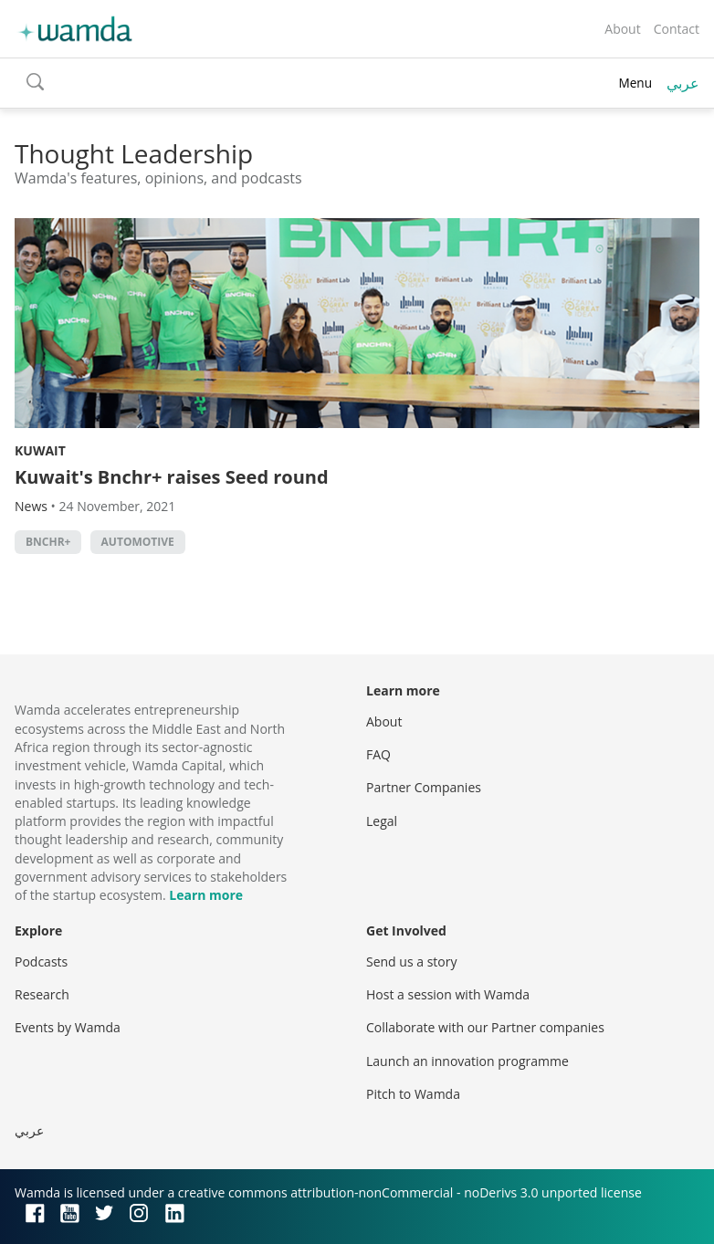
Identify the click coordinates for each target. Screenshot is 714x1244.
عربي (683, 83)
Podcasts (41, 961)
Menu (635, 82)
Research (42, 994)
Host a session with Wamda (448, 994)
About (622, 28)
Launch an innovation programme (467, 1061)
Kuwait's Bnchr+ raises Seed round (172, 477)
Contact (676, 28)
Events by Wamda (68, 1027)
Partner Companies (423, 787)
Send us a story (411, 961)
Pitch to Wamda (413, 1094)
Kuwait (40, 450)
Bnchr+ (48, 541)
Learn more (206, 895)
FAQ (378, 754)
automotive (137, 541)
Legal (381, 821)
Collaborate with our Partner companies (485, 1027)
